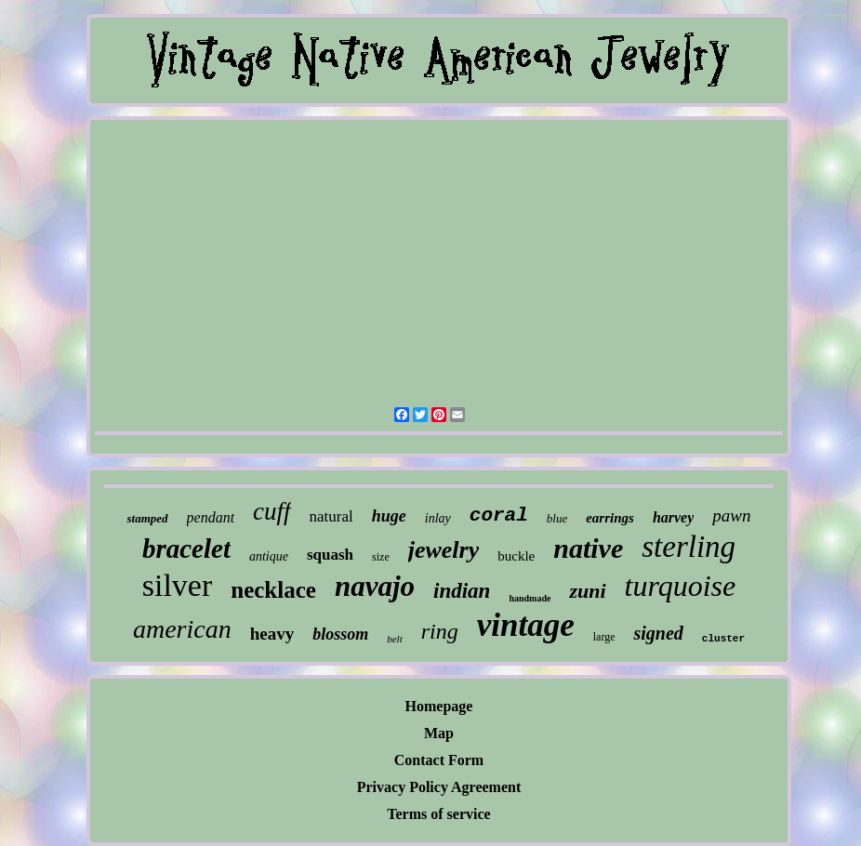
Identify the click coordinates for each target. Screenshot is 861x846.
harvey (673, 517)
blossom (340, 634)
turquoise (680, 585)
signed (657, 633)
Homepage (439, 706)
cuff (272, 511)
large (604, 636)
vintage (526, 625)
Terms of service (438, 814)
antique (268, 556)
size (381, 556)
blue (557, 518)
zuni (587, 590)
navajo (375, 586)
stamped (146, 518)
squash (330, 554)
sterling (688, 546)
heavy (272, 633)
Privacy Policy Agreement (439, 787)
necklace (273, 589)
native (588, 548)
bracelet (186, 548)
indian (461, 590)
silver (177, 585)
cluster (723, 638)
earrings (610, 517)
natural (331, 516)
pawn (731, 515)
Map (439, 733)
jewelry (444, 549)
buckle (516, 556)
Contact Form (438, 760)
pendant (211, 517)
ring (439, 631)
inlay (438, 518)
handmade (529, 598)
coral (499, 515)
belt (395, 638)
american (182, 629)
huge (389, 516)
